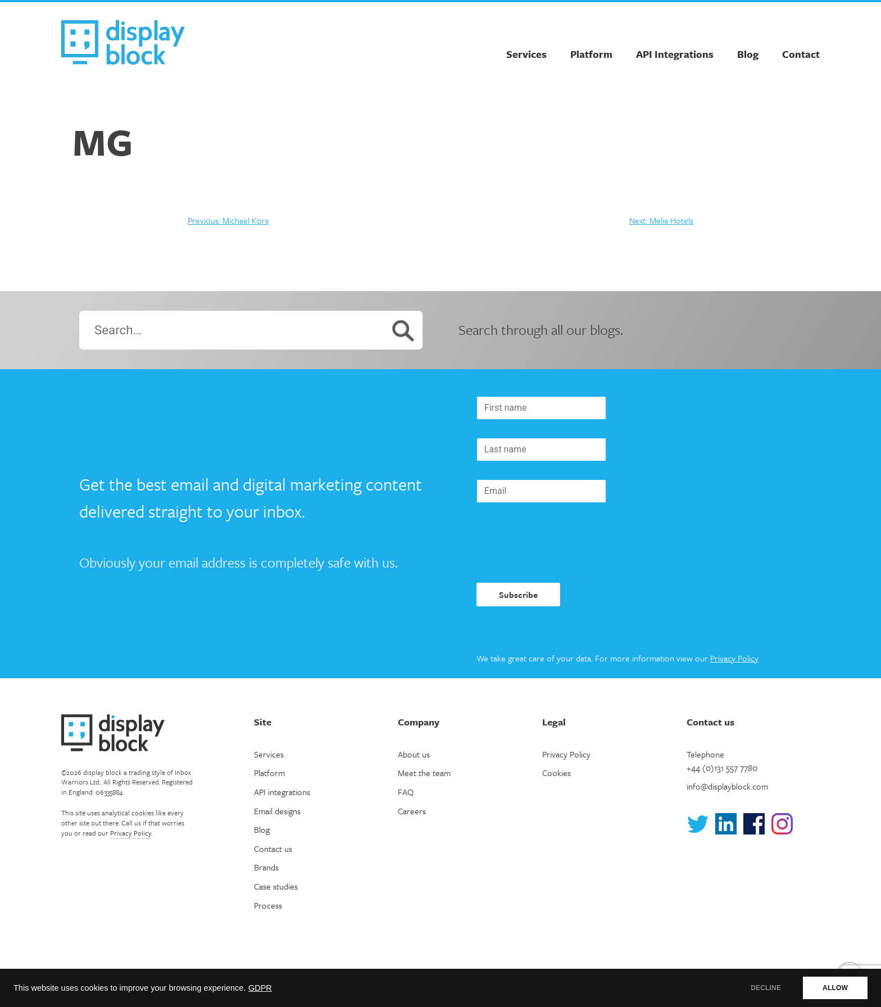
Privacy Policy (734, 658)
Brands (266, 867)
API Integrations (675, 54)
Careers (412, 811)
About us (414, 754)
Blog (748, 54)
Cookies (556, 772)
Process (268, 905)
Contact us (273, 848)
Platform (591, 54)
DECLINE (766, 988)
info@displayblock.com (727, 786)
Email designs (277, 811)
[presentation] (561, 543)
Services (526, 54)
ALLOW (835, 988)
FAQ (406, 792)
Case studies (276, 886)
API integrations (282, 792)
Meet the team (424, 772)
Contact (801, 54)
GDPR (260, 987)
